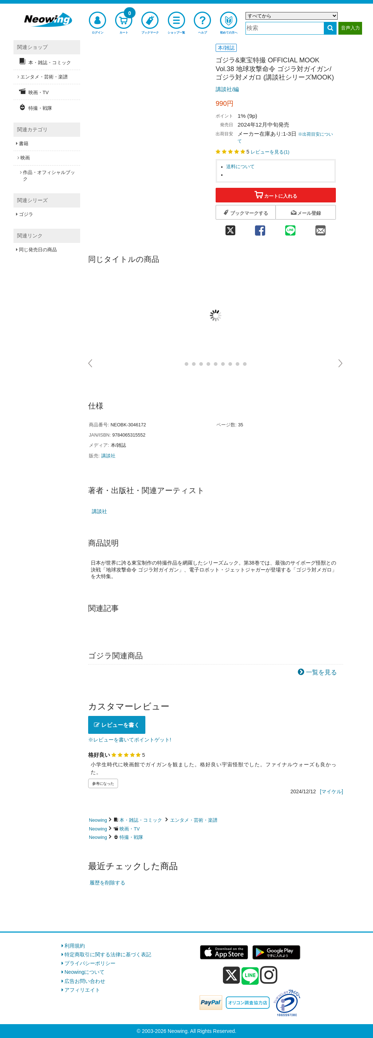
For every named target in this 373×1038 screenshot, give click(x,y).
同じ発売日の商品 (38, 249)
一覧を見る (321, 672)
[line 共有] (290, 228)
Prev (90, 363)
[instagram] (269, 975)
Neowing (98, 820)
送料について (240, 166)
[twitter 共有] (230, 228)
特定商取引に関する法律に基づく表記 (107, 954)
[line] (250, 976)
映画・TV (129, 829)
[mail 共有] (321, 228)
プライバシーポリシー (89, 963)
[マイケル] (331, 791)
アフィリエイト (82, 990)
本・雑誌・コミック (140, 820)
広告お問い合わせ (84, 981)
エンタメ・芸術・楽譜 (193, 820)
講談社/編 (227, 89)
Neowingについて (84, 972)
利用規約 (74, 946)
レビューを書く (116, 725)
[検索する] (330, 28)
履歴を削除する (107, 883)
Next (341, 363)
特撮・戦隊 (131, 837)
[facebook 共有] (260, 228)
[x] (231, 975)
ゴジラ (26, 214)
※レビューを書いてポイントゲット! (129, 740)
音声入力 (350, 28)
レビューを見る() (270, 152)
